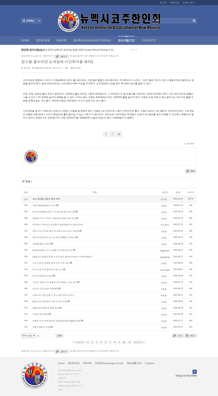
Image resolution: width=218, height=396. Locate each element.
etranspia (165, 269)
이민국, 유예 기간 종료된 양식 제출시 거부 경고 (54, 282)
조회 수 (190, 192)
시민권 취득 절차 (40, 314)
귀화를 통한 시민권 (41, 243)
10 (124, 342)
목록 (190, 171)
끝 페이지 (139, 342)
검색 (60, 335)
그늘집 (163, 205)
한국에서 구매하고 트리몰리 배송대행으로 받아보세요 (57, 224)
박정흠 (163, 295)
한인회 (27, 68)
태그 (190, 336)
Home (25, 40)
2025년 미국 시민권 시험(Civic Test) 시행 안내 (54, 218)
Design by (186, 376)
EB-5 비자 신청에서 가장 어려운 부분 (49, 301)
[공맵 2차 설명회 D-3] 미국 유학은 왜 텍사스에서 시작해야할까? (62, 256)
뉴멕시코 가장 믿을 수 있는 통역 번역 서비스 (53, 295)
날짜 (178, 192)
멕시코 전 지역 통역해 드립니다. (47, 269)
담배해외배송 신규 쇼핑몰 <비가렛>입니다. (52, 250)
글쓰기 (61, 56)
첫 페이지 (78, 342)
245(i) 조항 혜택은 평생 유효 (45, 307)
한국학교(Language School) (92, 40)
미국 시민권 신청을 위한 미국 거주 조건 (50, 263)
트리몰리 (164, 224)
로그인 (163, 3)
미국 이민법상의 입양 (42, 275)
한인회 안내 (42, 40)
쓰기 (177, 336)
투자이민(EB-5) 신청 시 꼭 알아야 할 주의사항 (53, 211)
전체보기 (31, 20)
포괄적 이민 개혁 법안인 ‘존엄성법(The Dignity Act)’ (56, 320)
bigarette (164, 250)
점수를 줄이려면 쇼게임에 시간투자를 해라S (57, 61)
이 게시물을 (189, 143)
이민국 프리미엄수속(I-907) (45, 288)
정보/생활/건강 (126, 39)
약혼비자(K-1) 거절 (41, 327)
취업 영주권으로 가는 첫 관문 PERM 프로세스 (53, 237)
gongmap (165, 257)
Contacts (149, 40)
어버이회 (61, 40)
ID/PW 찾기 (188, 3)
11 (130, 342)
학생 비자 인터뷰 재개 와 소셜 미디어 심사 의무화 (55, 231)
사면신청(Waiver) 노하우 (44, 205)
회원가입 (174, 3)
